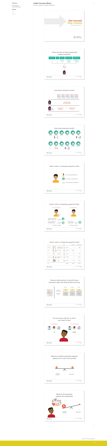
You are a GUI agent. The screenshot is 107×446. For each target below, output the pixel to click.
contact (14, 14)
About (13, 13)
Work (13, 11)
